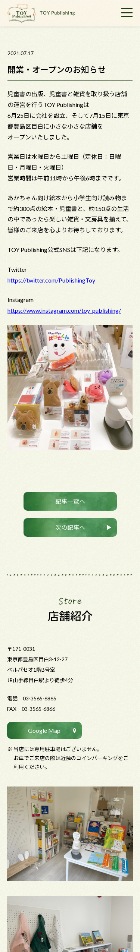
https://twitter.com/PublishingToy (51, 280)
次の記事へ (70, 527)
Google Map (44, 730)
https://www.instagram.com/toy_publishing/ (64, 310)
